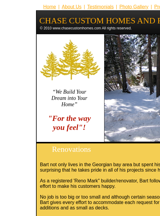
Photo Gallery (134, 6)
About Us (72, 6)
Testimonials (100, 6)
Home (49, 6)
